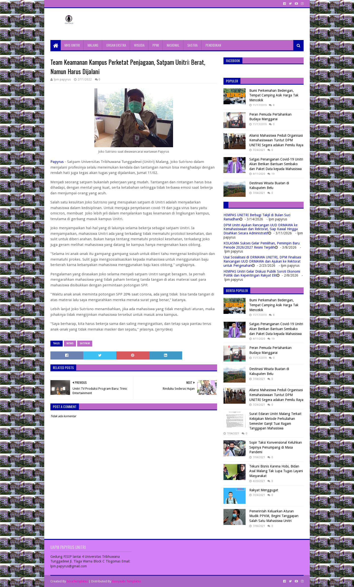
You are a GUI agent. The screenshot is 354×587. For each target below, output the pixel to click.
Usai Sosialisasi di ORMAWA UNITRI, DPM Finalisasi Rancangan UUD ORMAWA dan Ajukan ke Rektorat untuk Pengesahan (262, 261)
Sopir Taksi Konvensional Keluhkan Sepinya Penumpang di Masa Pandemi (275, 447)
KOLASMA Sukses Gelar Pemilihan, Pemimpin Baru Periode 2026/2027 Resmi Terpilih (261, 245)
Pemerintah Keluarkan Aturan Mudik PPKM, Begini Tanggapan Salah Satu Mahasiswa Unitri (273, 516)
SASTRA (192, 45)
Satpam (85, 343)
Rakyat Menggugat (263, 490)
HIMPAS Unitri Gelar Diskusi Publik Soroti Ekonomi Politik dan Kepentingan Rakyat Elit (261, 273)
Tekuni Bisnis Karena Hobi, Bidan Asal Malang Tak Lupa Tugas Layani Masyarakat (276, 471)
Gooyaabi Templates (126, 581)
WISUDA (139, 45)
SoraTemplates (77, 581)
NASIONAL (173, 45)
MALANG (93, 45)
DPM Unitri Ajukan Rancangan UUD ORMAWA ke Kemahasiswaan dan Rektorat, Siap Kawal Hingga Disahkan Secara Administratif (260, 229)
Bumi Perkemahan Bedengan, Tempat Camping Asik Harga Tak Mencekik (273, 95)
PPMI (155, 45)
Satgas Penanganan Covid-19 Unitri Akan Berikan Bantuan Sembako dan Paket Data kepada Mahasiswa (276, 164)
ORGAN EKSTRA (116, 45)
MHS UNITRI (72, 45)
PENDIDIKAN (213, 45)
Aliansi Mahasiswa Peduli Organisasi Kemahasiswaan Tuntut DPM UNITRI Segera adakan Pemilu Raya (276, 140)
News (70, 343)
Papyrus (57, 162)
